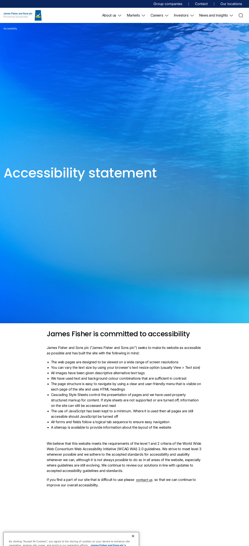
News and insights (216, 15)
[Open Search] (240, 15)
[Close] (133, 541)
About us (112, 15)
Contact (201, 4)
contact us (144, 481)
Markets (136, 15)
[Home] (23, 15)
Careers (160, 15)
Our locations (231, 4)
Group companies (167, 4)
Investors (184, 15)
